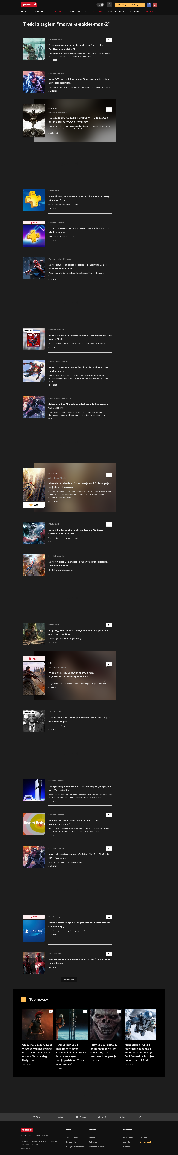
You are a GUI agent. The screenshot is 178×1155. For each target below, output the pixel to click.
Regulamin (71, 1142)
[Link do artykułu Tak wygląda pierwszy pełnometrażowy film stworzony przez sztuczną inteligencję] (106, 1035)
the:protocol (145, 1142)
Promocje (97, 11)
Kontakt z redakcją (97, 1146)
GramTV (126, 1142)
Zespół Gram (72, 1137)
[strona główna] (35, 4)
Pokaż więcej (69, 979)
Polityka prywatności (75, 1146)
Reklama (93, 1142)
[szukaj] (109, 4)
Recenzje (42, 11)
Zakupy (143, 1137)
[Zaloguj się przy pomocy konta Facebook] (149, 5)
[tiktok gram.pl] (36, 1117)
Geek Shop (151, 11)
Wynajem (135, 11)
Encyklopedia (116, 11)
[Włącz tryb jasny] (100, 5)
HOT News (128, 1137)
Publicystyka (78, 11)
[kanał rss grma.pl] (142, 1117)
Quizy (60, 11)
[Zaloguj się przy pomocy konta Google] (155, 5)
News (25, 11)
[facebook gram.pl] (58, 1117)
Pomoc (92, 1137)
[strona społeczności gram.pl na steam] (122, 1117)
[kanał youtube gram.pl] (81, 1117)
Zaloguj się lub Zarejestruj (132, 5)
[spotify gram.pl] (102, 1117)
